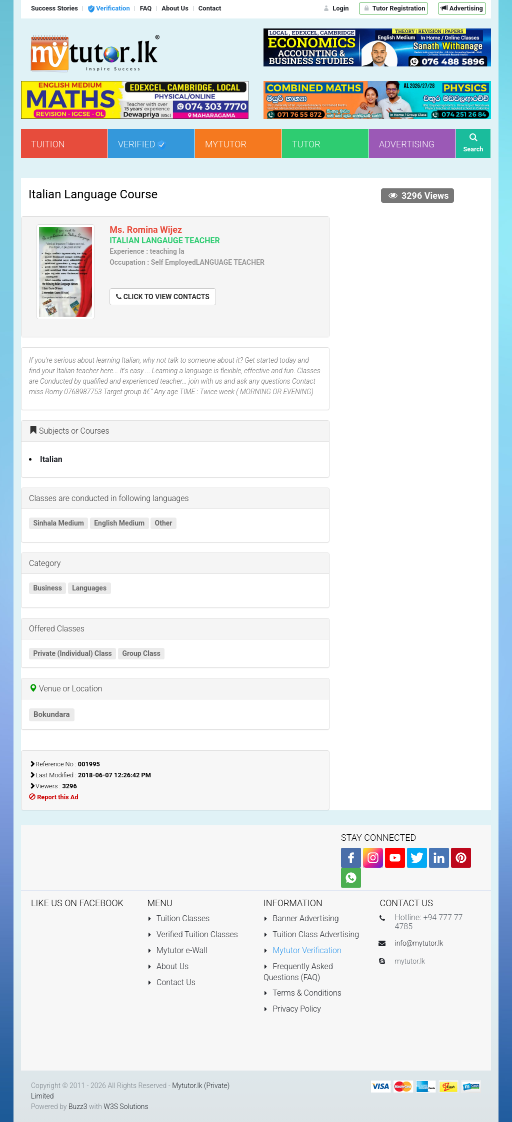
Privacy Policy (292, 1009)
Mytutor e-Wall (178, 950)
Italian (51, 459)
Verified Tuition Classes (193, 934)
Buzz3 (78, 1107)
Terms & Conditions (303, 993)
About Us (168, 966)
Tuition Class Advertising (311, 934)
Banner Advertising (301, 918)
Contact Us (172, 982)
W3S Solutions (126, 1107)
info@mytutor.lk (419, 943)
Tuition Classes (179, 918)
